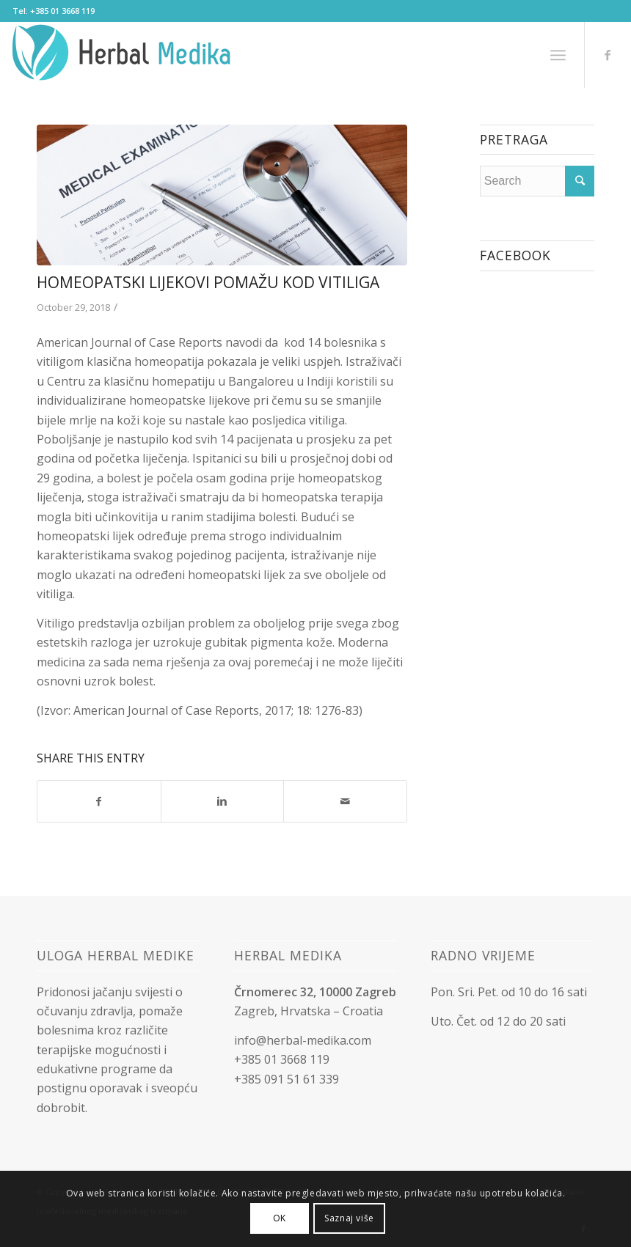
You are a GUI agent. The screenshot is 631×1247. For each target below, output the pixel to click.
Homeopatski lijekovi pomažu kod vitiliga (208, 282)
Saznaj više (349, 1218)
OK (279, 1218)
